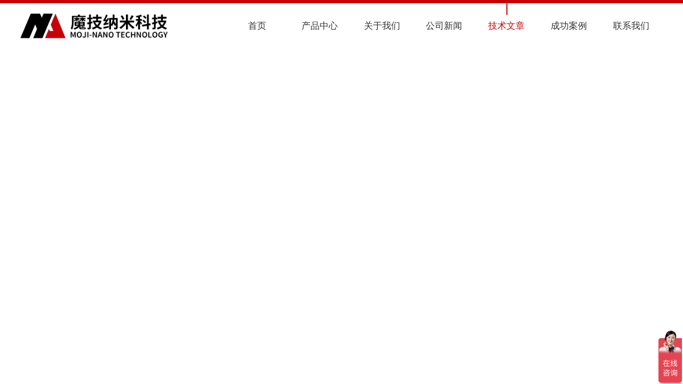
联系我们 (631, 26)
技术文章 (506, 26)
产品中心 (319, 26)
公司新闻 (444, 26)
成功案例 (569, 26)
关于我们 (382, 26)
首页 (257, 26)
